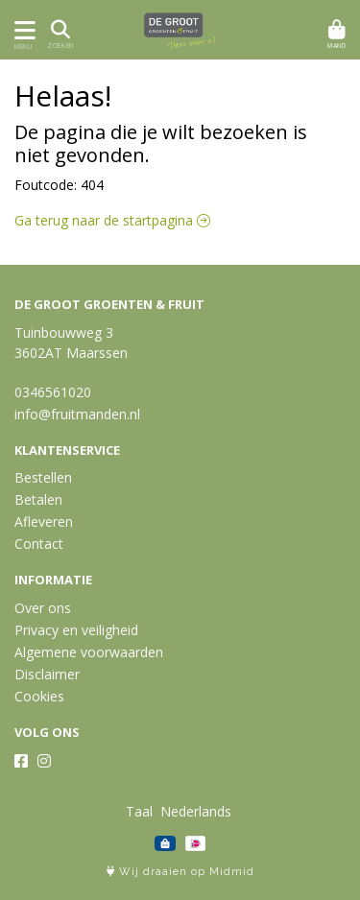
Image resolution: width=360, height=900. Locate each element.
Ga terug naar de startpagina (112, 220)
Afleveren (43, 521)
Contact (38, 543)
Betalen (38, 499)
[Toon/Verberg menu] (21, 30)
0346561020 (52, 392)
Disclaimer (47, 674)
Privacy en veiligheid (76, 630)
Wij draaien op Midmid (180, 871)
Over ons (42, 608)
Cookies (39, 696)
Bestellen (43, 477)
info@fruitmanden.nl (77, 414)
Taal (139, 811)
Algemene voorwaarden (88, 652)
